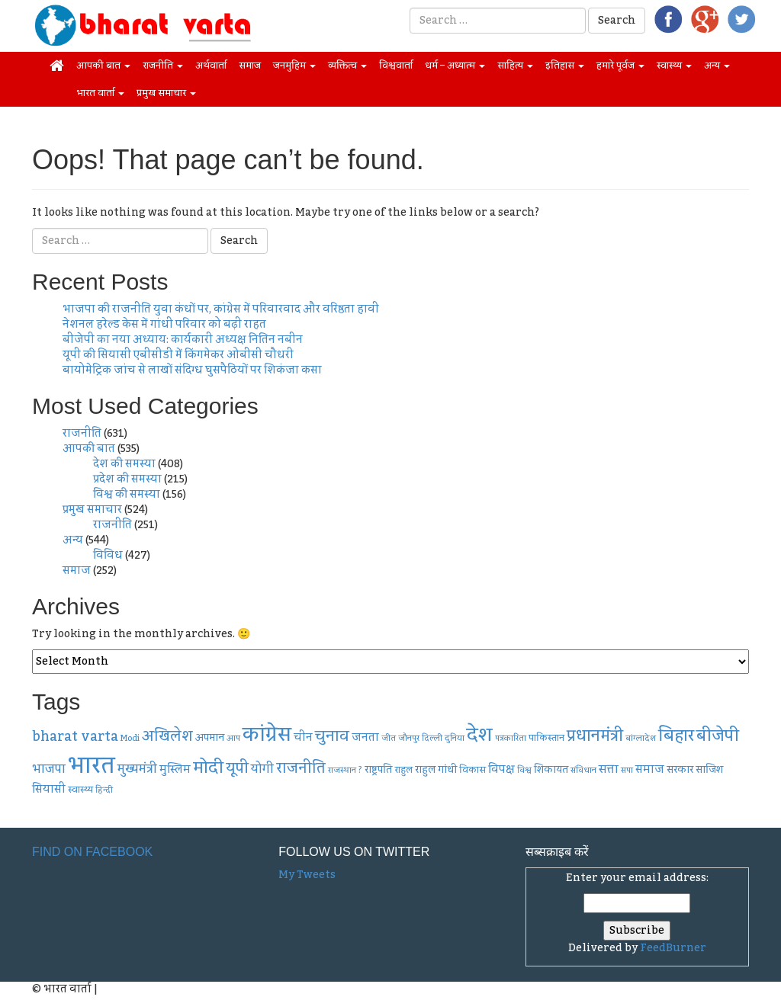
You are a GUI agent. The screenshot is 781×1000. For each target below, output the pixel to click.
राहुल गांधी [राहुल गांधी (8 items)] (436, 770)
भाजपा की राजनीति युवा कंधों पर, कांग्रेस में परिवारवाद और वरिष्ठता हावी (221, 309)
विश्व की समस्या (126, 494)
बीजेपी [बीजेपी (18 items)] (717, 736)
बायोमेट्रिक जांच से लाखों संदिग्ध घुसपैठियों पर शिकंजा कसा (192, 370)
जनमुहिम (294, 65)
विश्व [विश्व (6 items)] (524, 770)
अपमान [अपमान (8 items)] (209, 738)
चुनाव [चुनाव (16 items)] (332, 736)
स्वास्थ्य (674, 65)
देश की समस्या (124, 464)
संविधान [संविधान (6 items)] (583, 770)
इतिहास (564, 65)
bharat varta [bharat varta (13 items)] (75, 736)
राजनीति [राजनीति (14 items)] (301, 769)
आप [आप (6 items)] (233, 738)
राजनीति (163, 65)
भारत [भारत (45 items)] (91, 765)
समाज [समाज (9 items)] (649, 769)
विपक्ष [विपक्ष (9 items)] (501, 769)
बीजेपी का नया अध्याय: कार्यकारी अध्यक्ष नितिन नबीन (183, 340)
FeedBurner (673, 948)
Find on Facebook (92, 851)
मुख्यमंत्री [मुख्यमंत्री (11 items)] (137, 769)
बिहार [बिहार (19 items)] (676, 736)
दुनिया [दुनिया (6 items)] (454, 738)
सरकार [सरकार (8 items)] (680, 770)
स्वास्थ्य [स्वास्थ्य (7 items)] (80, 789)
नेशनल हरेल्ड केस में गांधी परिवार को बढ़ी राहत (164, 324)
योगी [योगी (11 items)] (262, 769)
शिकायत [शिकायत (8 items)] (551, 770)
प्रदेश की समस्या (127, 479)
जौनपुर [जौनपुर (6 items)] (408, 738)
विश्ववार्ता (396, 65)
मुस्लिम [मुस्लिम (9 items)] (175, 769)
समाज (250, 65)
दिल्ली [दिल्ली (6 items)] (432, 738)
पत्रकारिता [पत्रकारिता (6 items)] (510, 738)
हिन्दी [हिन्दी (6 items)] (104, 790)
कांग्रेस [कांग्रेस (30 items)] (267, 735)
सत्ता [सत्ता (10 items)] (609, 769)
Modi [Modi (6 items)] (130, 738)
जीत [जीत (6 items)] (388, 738)
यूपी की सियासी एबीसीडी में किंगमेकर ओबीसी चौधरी (178, 355)
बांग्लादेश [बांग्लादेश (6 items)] (640, 738)
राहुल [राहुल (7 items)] (403, 770)
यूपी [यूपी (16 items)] (237, 768)
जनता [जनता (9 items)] (365, 737)
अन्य (717, 65)
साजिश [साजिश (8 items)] (709, 770)
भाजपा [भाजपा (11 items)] (49, 769)
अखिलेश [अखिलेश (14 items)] (167, 737)
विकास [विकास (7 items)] (472, 770)
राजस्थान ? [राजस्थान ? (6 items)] (345, 770)
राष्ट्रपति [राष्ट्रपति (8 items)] (378, 770)
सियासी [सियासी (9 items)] (49, 789)
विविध (108, 555)
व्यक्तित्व (347, 65)
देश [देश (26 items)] (480, 735)
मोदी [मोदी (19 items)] (208, 768)
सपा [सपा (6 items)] (627, 770)
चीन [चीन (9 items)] (303, 737)
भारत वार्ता (100, 93)
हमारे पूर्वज (620, 65)
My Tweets (307, 875)
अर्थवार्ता (211, 65)
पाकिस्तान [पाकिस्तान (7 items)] (546, 738)
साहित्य (515, 65)
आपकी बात (103, 65)
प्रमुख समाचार (166, 93)
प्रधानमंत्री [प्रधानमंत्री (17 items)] (595, 736)
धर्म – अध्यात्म (455, 65)
